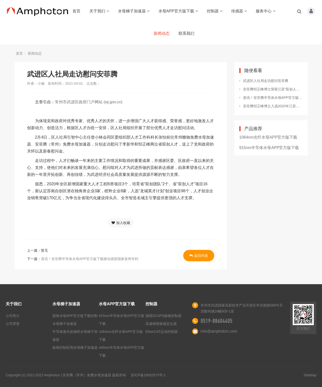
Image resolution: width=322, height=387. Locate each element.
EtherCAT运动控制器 (161, 332)
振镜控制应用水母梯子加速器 (75, 347)
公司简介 (13, 316)
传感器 (239, 11)
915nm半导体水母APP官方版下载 (269, 148)
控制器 (214, 11)
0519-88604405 (216, 321)
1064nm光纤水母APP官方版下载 (268, 137)
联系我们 (186, 33)
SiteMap (310, 375)
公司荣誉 (13, 324)
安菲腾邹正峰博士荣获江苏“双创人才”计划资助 (273, 89)
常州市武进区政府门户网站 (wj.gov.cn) (89, 102)
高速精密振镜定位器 (161, 324)
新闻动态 (162, 33)
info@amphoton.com (219, 331)
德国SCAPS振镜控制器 (163, 316)
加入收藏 (120, 223)
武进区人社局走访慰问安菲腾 (265, 81)
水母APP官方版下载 (178, 11)
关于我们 (99, 11)
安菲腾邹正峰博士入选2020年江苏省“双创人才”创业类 (273, 106)
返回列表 (198, 256)
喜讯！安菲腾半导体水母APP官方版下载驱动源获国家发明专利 (89, 259)
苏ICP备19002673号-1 (148, 375)
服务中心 (265, 11)
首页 (76, 11)
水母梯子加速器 (133, 11)
